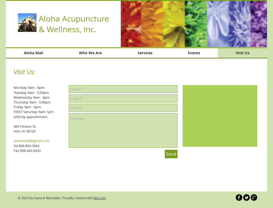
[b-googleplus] (254, 197)
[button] (194, 24)
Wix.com (99, 198)
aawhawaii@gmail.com (32, 140)
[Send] (171, 154)
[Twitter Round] (246, 197)
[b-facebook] (239, 197)
